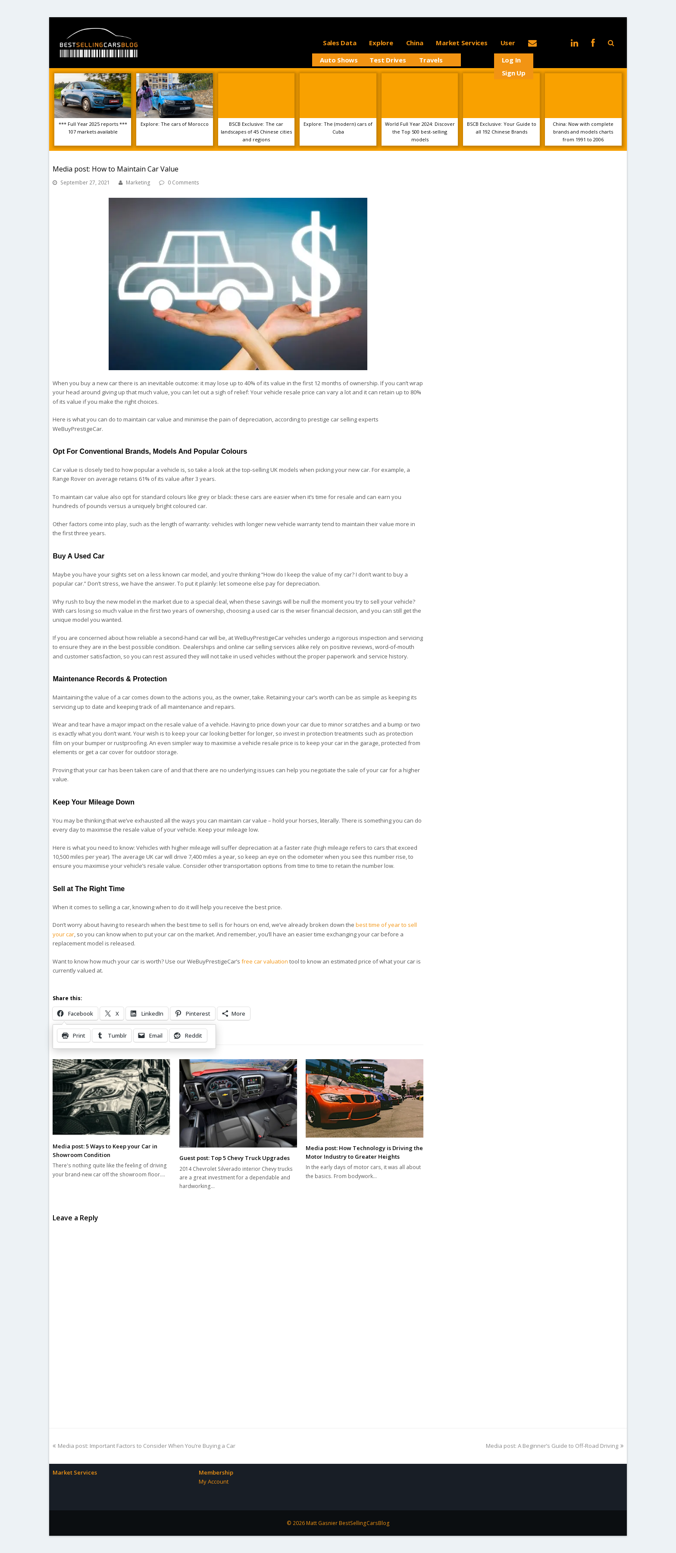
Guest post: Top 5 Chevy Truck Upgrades (234, 1158)
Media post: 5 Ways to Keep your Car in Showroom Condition (105, 1150)
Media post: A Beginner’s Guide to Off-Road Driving (554, 1446)
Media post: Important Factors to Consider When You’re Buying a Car (144, 1446)
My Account (213, 1481)
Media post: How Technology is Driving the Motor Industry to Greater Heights (364, 1152)
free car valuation (264, 961)
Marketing (138, 182)
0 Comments (183, 182)
